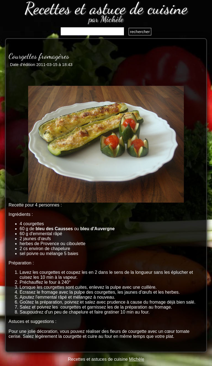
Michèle (136, 359)
